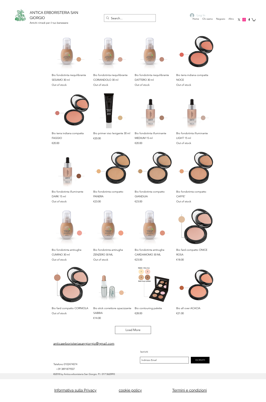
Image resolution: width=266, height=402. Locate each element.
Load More (133, 330)
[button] (254, 19)
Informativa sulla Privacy (75, 390)
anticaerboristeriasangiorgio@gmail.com (83, 343)
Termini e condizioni (189, 390)
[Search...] (129, 18)
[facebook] (249, 19)
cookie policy (130, 390)
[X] (239, 19)
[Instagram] (244, 19)
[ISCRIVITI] (200, 360)
